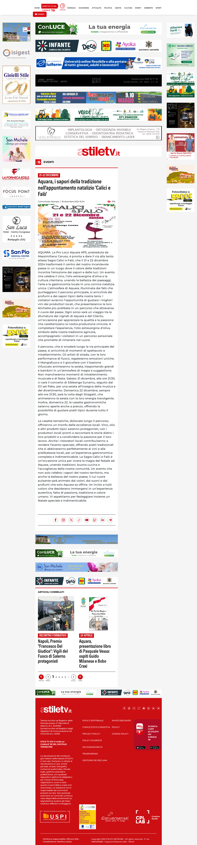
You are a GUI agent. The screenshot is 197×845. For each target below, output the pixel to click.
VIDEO (39, 14)
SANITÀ (118, 8)
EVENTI (138, 8)
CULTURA (128, 8)
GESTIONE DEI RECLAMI (94, 760)
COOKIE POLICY (120, 734)
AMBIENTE (148, 8)
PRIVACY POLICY (91, 734)
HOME (37, 8)
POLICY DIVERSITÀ (92, 740)
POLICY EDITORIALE (92, 720)
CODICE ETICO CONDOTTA (96, 727)
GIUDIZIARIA (84, 8)
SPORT (158, 8)
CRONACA (71, 8)
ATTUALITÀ (96, 8)
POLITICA (108, 8)
